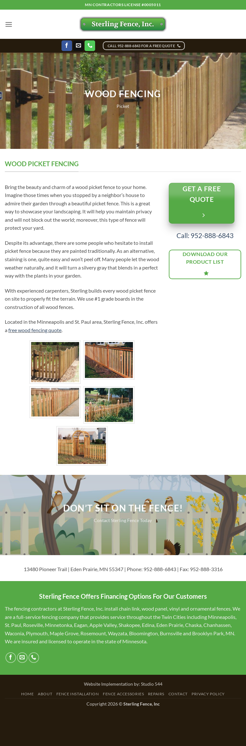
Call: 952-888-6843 (205, 235)
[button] (8, 24)
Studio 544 (151, 684)
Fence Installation (77, 693)
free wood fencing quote (35, 330)
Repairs (156, 693)
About (45, 693)
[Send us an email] (78, 45)
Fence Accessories (123, 693)
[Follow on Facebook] (67, 45)
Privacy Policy (208, 693)
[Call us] (90, 45)
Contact (178, 693)
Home (27, 693)
